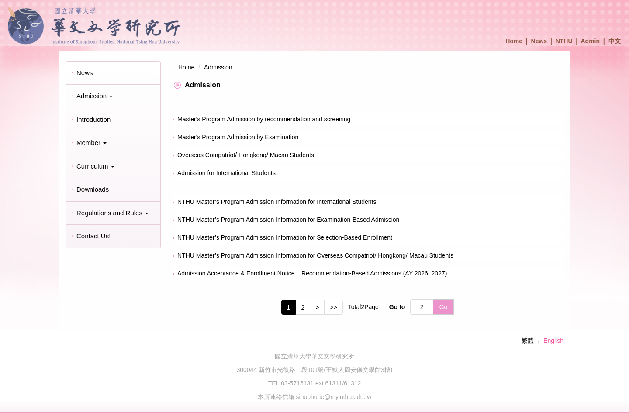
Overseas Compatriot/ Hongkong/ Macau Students (245, 154)
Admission (218, 67)
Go (443, 306)
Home (513, 41)
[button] (113, 96)
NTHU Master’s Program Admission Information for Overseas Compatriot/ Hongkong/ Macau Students (315, 255)
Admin (590, 41)
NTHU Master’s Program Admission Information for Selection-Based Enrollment (284, 237)
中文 (614, 41)
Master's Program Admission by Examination (237, 137)
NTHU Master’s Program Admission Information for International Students (276, 201)
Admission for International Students (226, 172)
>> (333, 307)
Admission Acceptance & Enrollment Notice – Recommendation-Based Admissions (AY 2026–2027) (312, 273)
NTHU (564, 41)
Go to (397, 306)
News (539, 41)
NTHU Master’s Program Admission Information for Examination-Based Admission (288, 219)
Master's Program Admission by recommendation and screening (263, 119)
